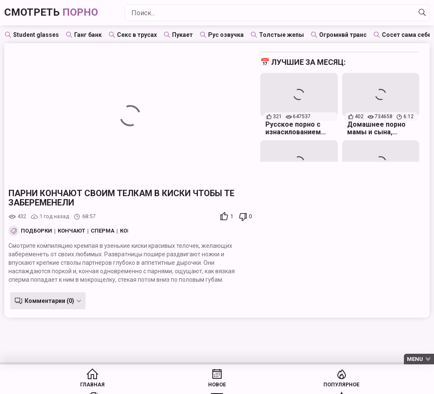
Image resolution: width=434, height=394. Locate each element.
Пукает (182, 34)
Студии (314, 385)
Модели (379, 385)
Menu (415, 359)
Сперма (102, 231)
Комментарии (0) (47, 300)
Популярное (184, 385)
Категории (249, 385)
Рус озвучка (226, 34)
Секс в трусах (137, 34)
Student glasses (36, 34)
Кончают (71, 231)
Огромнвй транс (343, 34)
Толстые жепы (281, 34)
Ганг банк (88, 34)
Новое (120, 385)
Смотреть (57, 12)
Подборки (36, 231)
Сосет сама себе (406, 34)
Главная (55, 385)
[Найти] (421, 12)
